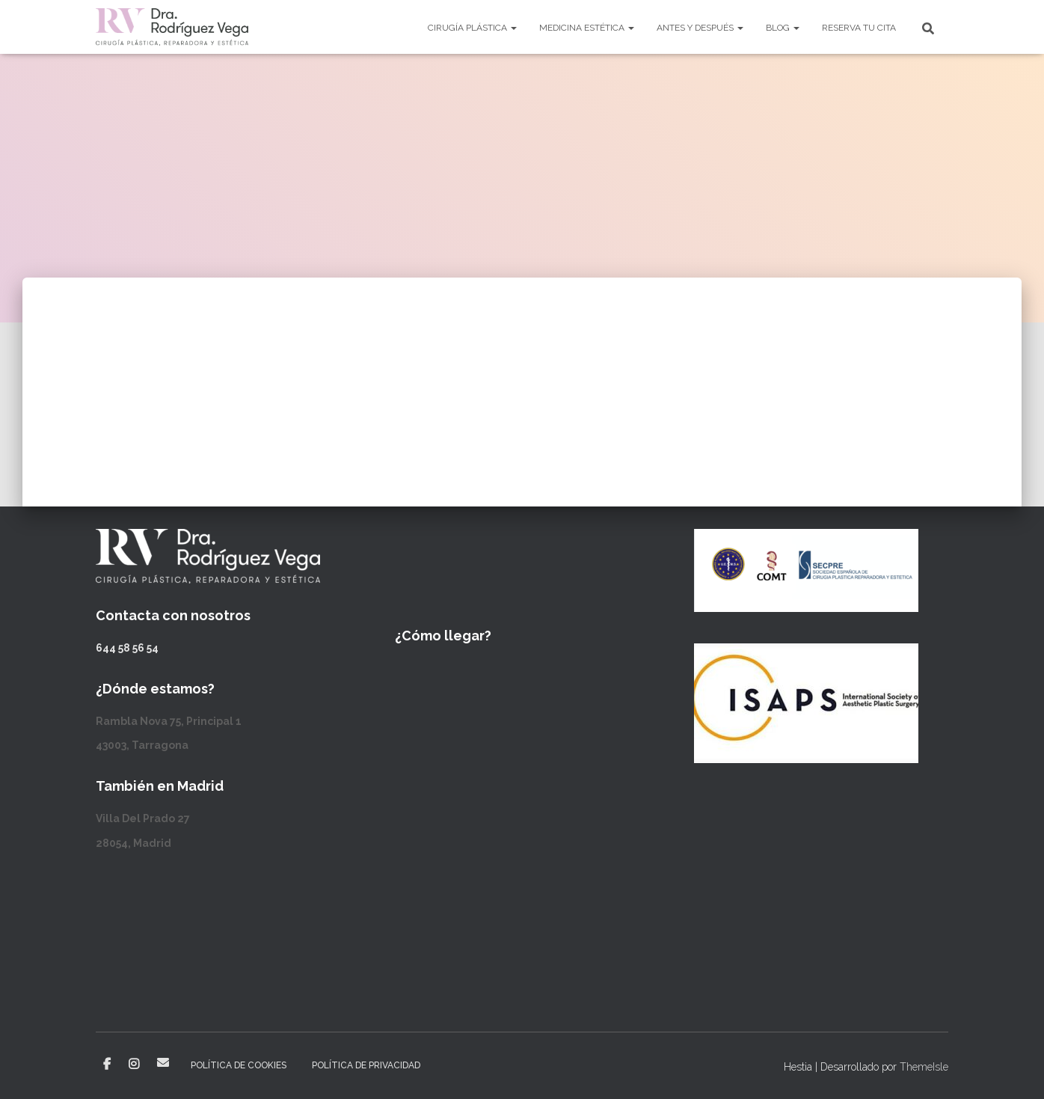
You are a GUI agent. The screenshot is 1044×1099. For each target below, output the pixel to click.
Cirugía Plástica (472, 27)
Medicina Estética (586, 27)
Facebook (107, 1064)
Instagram (134, 1064)
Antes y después (700, 27)
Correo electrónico (163, 1062)
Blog (782, 27)
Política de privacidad (366, 1065)
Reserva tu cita (859, 27)
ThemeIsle (924, 1067)
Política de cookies (238, 1065)
